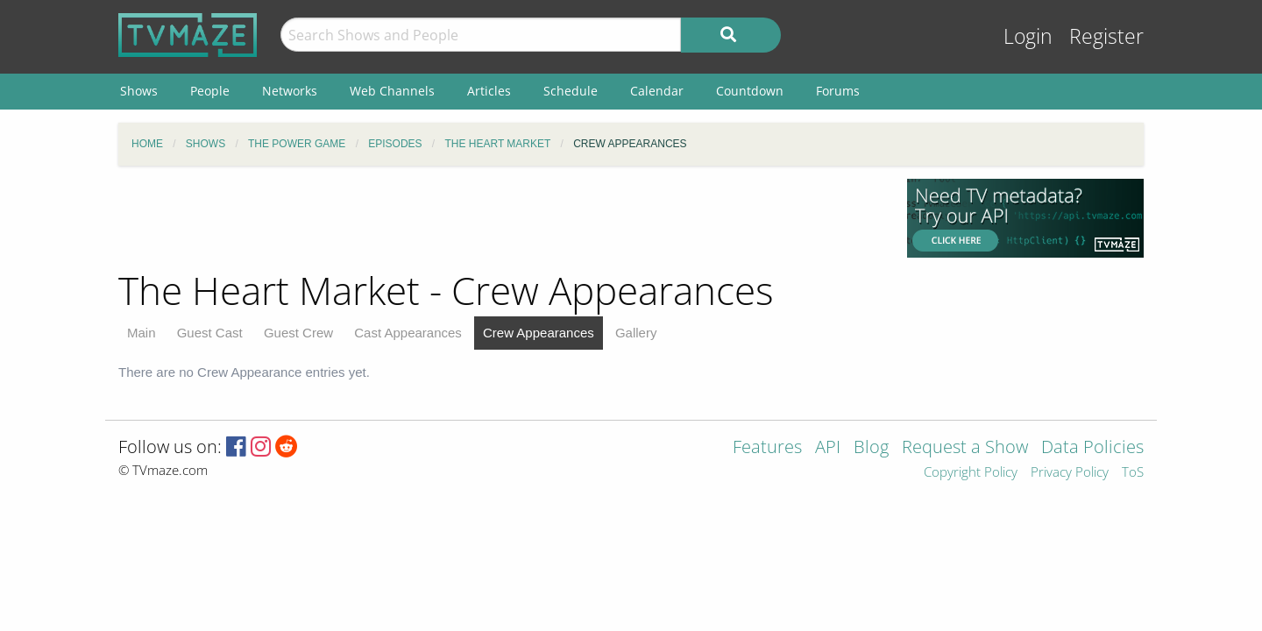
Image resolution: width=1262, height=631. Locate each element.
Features (767, 448)
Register (1106, 36)
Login (1028, 36)
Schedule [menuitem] (570, 90)
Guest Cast (210, 332)
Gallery (636, 332)
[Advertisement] (500, 218)
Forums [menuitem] (838, 90)
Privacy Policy (1070, 472)
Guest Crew (298, 332)
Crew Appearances (538, 332)
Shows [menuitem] (139, 90)
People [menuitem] (210, 90)
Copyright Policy (970, 472)
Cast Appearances (408, 332)
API (827, 448)
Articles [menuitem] (489, 90)
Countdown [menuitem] (749, 90)
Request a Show (965, 448)
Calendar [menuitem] (657, 90)
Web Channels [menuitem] (392, 90)
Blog (871, 448)
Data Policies (1092, 448)
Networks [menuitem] (289, 90)
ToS (1133, 472)
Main (141, 332)
